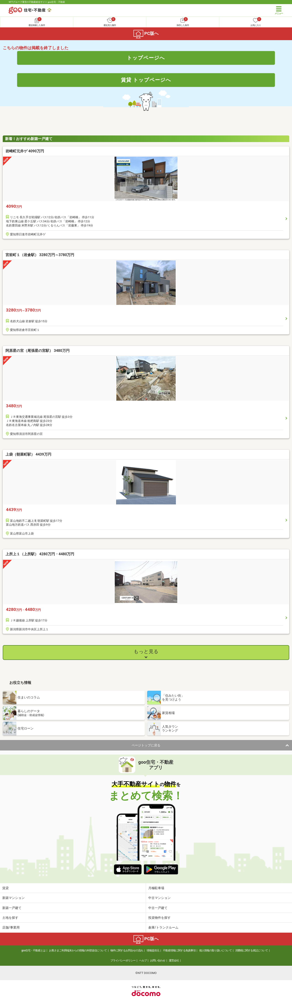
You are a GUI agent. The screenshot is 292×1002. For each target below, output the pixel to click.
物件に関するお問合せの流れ (126, 950)
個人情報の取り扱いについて (215, 950)
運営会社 (174, 960)
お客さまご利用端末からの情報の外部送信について (78, 950)
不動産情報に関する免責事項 (179, 950)
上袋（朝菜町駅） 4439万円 (28, 454)
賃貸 (5, 888)
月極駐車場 (156, 888)
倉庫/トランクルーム (163, 927)
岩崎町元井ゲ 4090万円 (24, 151)
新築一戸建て (11, 908)
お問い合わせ (157, 960)
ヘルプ (143, 960)
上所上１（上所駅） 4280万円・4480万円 (39, 554)
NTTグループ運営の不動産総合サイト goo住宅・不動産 (37, 2)
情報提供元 (153, 950)
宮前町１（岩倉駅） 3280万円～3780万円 (39, 255)
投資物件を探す (159, 917)
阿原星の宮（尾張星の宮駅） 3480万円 (37, 350)
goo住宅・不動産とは (33, 950)
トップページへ (146, 58)
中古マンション (159, 898)
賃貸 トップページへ (146, 80)
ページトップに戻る (146, 745)
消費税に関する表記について (251, 950)
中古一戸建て (157, 908)
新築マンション (13, 898)
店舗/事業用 (11, 927)
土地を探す (10, 917)
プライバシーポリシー (123, 960)
